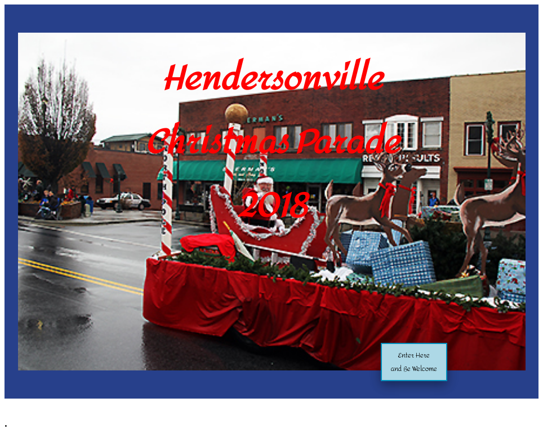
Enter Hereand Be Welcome (414, 362)
